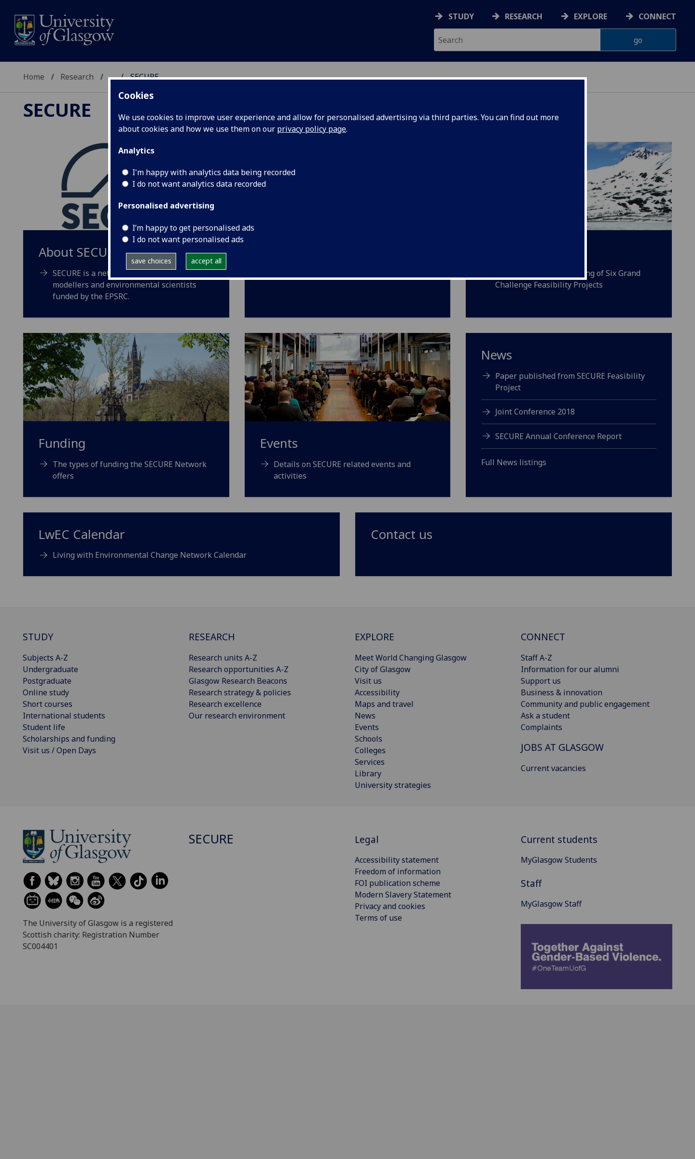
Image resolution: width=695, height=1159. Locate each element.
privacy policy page (311, 129)
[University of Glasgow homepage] (63, 28)
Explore (590, 16)
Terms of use (378, 917)
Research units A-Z (223, 657)
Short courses (47, 704)
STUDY (38, 636)
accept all (206, 260)
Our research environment (237, 715)
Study (461, 16)
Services (370, 762)
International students (64, 715)
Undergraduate (50, 669)
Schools (368, 738)
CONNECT (543, 636)
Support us (541, 681)
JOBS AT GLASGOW (562, 747)
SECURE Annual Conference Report (558, 436)
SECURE (57, 109)
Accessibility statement (397, 860)
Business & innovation (561, 692)
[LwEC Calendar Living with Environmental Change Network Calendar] (181, 548)
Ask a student (545, 715)
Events (367, 727)
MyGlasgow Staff (551, 903)
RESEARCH (212, 636)
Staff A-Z (536, 657)
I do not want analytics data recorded (199, 184)
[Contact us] (513, 538)
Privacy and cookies (390, 906)
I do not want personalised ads (188, 239)
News (365, 715)
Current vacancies (553, 768)
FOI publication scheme (397, 883)
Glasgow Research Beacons (238, 681)
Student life (44, 727)
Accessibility (377, 692)
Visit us (368, 681)
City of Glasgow (383, 669)
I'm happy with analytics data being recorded (213, 172)
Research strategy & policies (240, 692)
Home (33, 76)
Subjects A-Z (45, 657)
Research (523, 16)
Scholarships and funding (69, 738)
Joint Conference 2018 (535, 411)
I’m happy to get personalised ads (193, 227)
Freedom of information (398, 871)
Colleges (370, 750)
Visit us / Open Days (59, 750)
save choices (151, 260)
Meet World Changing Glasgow (411, 657)
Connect (657, 16)
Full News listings (513, 462)
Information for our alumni (570, 669)
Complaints (541, 727)
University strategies (393, 785)
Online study (46, 692)
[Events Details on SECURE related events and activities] (348, 419)
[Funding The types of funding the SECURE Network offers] (126, 419)
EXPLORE (374, 636)
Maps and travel (384, 704)
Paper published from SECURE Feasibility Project (570, 382)
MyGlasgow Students (559, 860)
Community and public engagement (585, 704)
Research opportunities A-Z (239, 669)
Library (368, 773)
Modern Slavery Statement (403, 894)
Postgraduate (47, 681)
